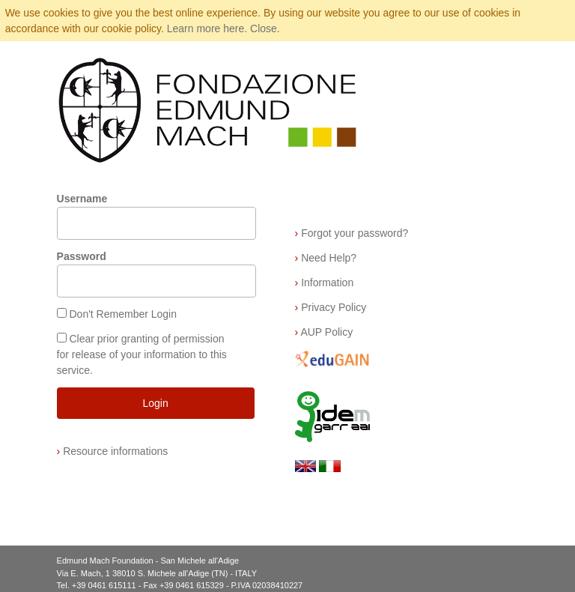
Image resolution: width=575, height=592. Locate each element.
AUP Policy (324, 332)
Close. (265, 28)
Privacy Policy (331, 307)
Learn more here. (207, 28)
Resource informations (112, 451)
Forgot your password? (352, 233)
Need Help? (326, 258)
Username (82, 199)
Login (155, 403)
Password (81, 256)
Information (324, 283)
